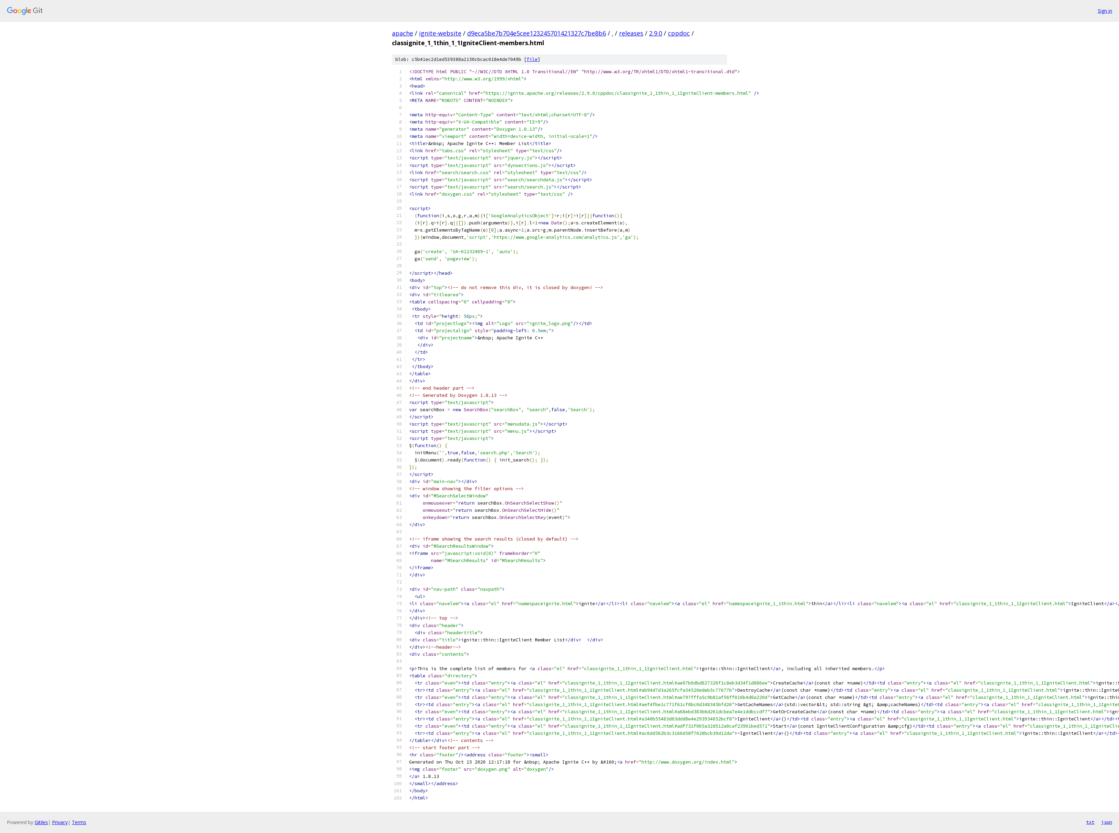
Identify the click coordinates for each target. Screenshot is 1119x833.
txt (1090, 822)
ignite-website (440, 33)
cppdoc (679, 33)
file (532, 59)
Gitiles (41, 822)
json (1106, 822)
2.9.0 (655, 33)
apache (402, 33)
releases (631, 33)
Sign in (1105, 11)
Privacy (60, 822)
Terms (79, 822)
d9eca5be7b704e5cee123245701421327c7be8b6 (536, 33)
